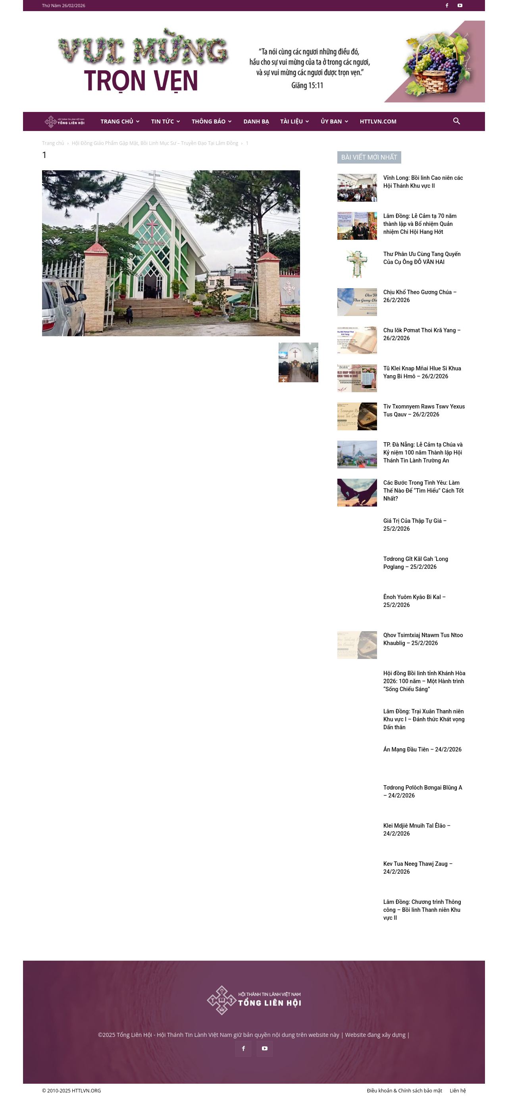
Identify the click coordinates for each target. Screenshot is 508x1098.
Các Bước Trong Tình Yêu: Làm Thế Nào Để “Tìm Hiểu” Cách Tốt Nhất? (423, 491)
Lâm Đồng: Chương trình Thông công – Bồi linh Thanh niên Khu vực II (422, 910)
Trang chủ (53, 143)
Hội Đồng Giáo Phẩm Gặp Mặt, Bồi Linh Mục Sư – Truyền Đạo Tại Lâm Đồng (155, 143)
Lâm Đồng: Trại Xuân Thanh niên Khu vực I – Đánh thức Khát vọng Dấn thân (424, 719)
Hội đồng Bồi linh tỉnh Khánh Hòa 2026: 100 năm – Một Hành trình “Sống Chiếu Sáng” (424, 681)
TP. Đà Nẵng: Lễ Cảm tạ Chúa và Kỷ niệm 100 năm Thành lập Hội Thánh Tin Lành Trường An (423, 452)
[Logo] (68, 121)
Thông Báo (212, 121)
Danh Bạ (256, 121)
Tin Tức (165, 121)
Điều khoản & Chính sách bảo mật (405, 1090)
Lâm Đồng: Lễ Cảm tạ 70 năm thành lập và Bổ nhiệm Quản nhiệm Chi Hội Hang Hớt (420, 224)
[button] (456, 122)
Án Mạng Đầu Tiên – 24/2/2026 (422, 749)
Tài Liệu (294, 121)
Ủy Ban (334, 121)
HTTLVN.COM (378, 121)
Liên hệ (458, 1090)
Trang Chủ (120, 121)
